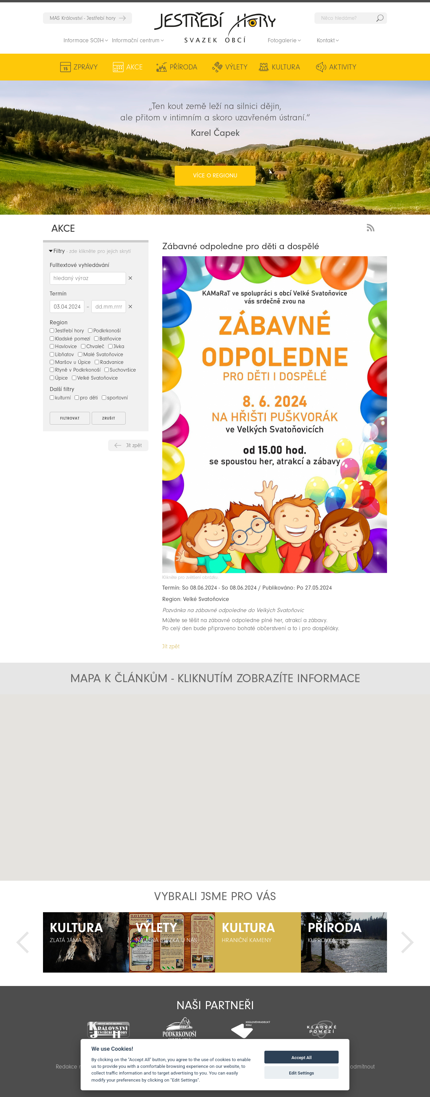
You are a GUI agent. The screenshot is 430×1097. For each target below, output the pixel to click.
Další (407, 942)
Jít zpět (134, 445)
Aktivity (342, 67)
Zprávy (85, 67)
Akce (134, 67)
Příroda (183, 67)
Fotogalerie (282, 40)
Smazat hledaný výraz (130, 278)
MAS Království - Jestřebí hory (83, 18)
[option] (86, 942)
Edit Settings (301, 1073)
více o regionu (215, 175)
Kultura (286, 67)
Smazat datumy (130, 306)
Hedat (380, 18)
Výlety (236, 67)
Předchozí (22, 942)
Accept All (302, 1057)
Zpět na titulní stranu (215, 27)
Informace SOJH (83, 40)
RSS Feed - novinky (372, 226)
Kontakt (326, 40)
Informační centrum (136, 40)
